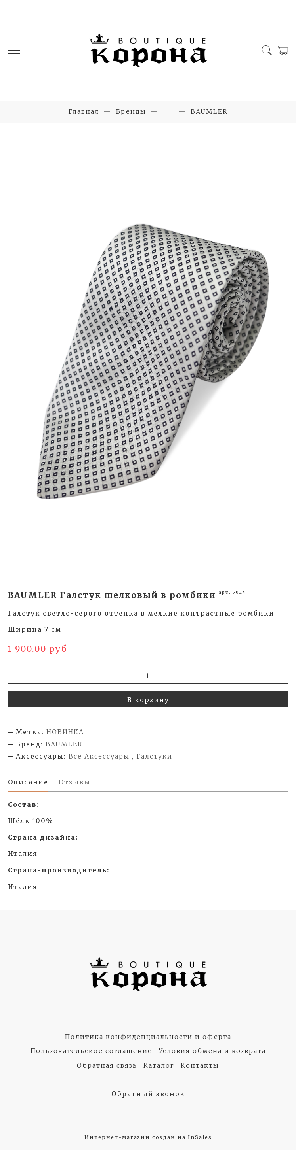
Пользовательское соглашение (91, 1051)
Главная (83, 111)
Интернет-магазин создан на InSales (148, 1137)
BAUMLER (209, 111)
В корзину (148, 700)
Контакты (200, 1065)
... (168, 111)
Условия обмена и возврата (212, 1051)
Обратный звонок (148, 1094)
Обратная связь (107, 1065)
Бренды (131, 111)
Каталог (158, 1065)
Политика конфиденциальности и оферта (148, 1036)
